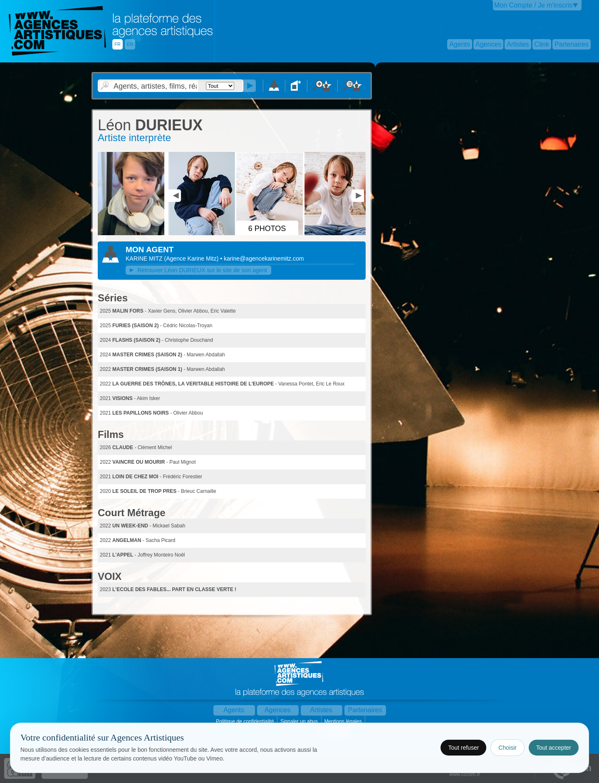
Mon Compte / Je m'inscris (533, 5)
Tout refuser (463, 747)
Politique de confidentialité (245, 721)
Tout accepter (553, 747)
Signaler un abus (299, 721)
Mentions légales (343, 721)
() (192, 258)
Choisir (507, 747)
